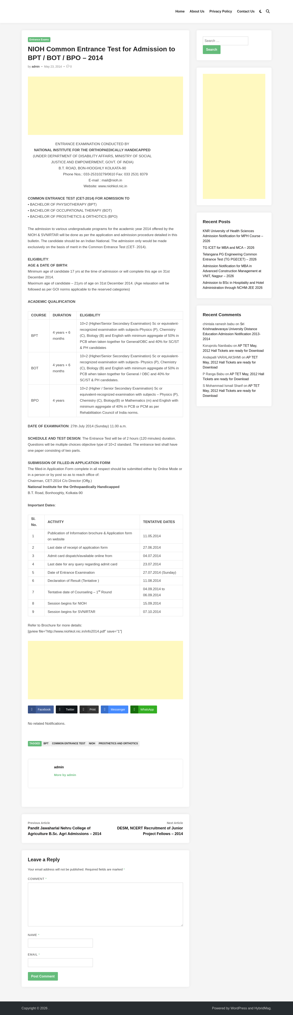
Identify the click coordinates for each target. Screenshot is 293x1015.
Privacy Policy (220, 11)
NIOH (92, 743)
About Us (197, 11)
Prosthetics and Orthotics (118, 743)
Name (34, 935)
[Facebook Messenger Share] (114, 709)
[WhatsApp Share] (143, 709)
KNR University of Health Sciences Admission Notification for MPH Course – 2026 (233, 236)
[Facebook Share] (41, 709)
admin (36, 66)
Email (34, 954)
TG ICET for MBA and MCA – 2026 (228, 247)
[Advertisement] (105, 106)
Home (180, 11)
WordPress (239, 1008)
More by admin (65, 775)
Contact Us (245, 11)
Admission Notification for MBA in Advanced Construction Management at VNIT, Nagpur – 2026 (232, 271)
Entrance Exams (39, 39)
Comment (37, 878)
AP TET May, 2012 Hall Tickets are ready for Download (230, 362)
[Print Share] (89, 709)
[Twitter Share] (66, 709)
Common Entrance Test (68, 743)
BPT (46, 743)
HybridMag (262, 1008)
